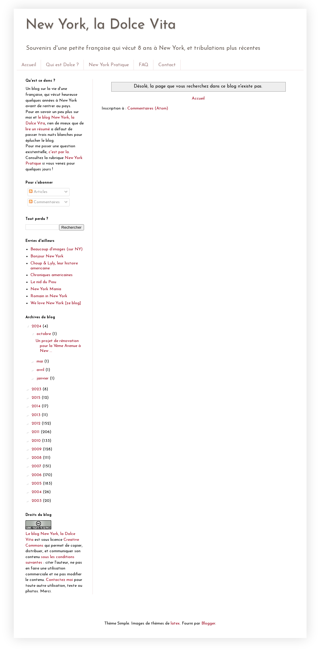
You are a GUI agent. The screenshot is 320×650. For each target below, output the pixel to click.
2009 (37, 449)
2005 (37, 483)
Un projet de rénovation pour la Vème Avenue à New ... (58, 346)
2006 (37, 475)
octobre (44, 334)
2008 (37, 458)
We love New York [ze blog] (55, 303)
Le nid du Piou (43, 282)
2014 (37, 406)
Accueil (28, 65)
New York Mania (45, 289)
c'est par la (59, 152)
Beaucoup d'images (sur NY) (56, 249)
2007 (37, 466)
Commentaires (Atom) (147, 108)
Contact (167, 65)
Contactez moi (59, 580)
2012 (37, 423)
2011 (36, 432)
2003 (37, 501)
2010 (37, 441)
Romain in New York (48, 296)
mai (40, 361)
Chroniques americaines (51, 275)
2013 (37, 415)
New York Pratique (109, 65)
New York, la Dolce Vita (100, 25)
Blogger (208, 623)
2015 (37, 398)
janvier (43, 378)
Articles (38, 192)
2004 (37, 492)
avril (41, 370)
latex (175, 623)
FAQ (143, 65)
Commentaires (44, 202)
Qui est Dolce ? (62, 65)
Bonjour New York (47, 256)
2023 (37, 389)
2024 (37, 326)
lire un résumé (37, 129)
